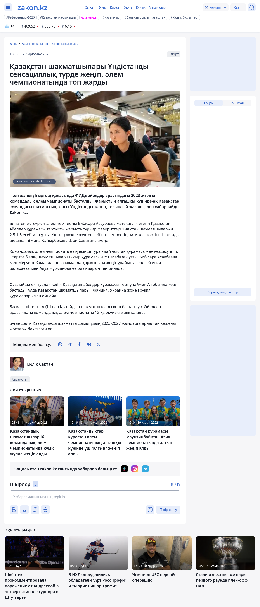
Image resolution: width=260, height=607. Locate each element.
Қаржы (115, 7)
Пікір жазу (168, 509)
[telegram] (70, 344)
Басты (13, 44)
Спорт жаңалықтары (65, 44)
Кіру (177, 484)
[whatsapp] (60, 344)
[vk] (89, 344)
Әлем (102, 7)
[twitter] (98, 344)
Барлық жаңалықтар (35, 44)
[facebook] (79, 344)
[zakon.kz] (32, 7)
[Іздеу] (252, 7)
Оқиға (128, 7)
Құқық (141, 7)
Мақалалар (157, 7)
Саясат (90, 7)
